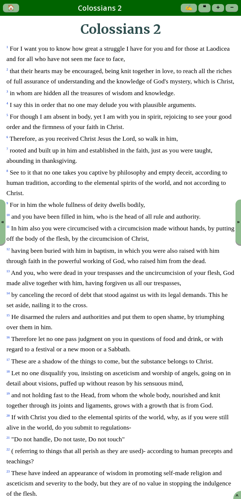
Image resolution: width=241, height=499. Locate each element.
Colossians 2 (100, 8)
